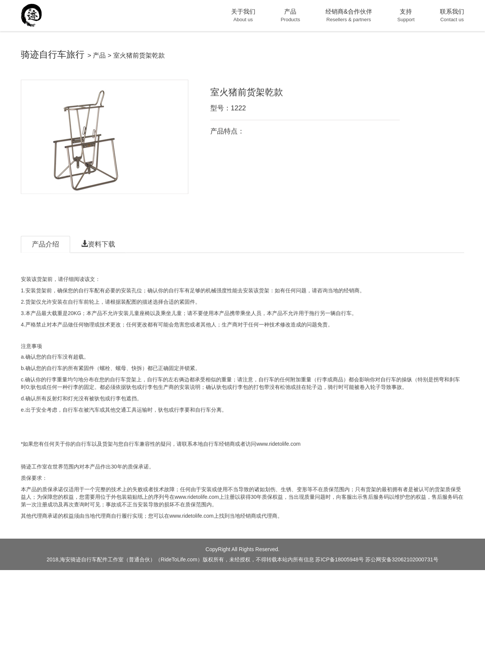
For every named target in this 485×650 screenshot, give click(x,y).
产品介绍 (45, 263)
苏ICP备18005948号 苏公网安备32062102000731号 (376, 559)
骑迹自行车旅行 (52, 54)
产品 (99, 55)
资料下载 (98, 263)
